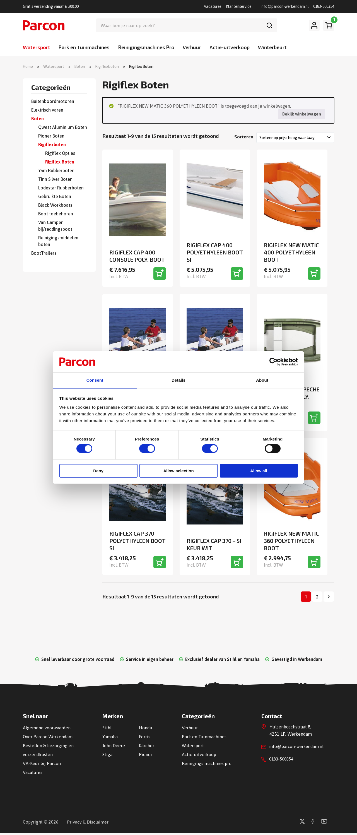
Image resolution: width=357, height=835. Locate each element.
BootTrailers (43, 253)
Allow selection (178, 471)
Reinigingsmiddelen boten (58, 241)
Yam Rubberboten (56, 170)
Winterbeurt (272, 47)
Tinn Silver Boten (55, 179)
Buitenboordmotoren (52, 101)
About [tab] (262, 380)
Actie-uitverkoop (229, 47)
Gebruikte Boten (54, 196)
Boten (79, 66)
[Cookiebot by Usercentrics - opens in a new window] (273, 361)
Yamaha (110, 738)
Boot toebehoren (55, 213)
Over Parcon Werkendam (48, 738)
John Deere (113, 747)
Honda (145, 729)
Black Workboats (55, 205)
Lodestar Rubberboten (61, 188)
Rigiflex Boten (59, 162)
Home (28, 66)
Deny (98, 471)
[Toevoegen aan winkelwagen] (159, 274)
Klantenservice (239, 6)
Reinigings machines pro (206, 764)
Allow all (258, 471)
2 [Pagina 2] (317, 598)
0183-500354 (323, 6)
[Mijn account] (314, 25)
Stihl (107, 729)
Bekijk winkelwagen (301, 114)
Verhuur (192, 47)
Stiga (107, 756)
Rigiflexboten (107, 66)
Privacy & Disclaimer (87, 823)
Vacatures (212, 6)
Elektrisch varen (47, 110)
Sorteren (243, 137)
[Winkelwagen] (328, 25)
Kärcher (146, 747)
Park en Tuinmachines (84, 47)
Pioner (145, 756)
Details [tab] (178, 380)
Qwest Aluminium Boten (62, 127)
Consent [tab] (94, 380)
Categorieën (51, 88)
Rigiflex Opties (60, 153)
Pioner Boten (51, 136)
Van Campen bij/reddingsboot (55, 226)
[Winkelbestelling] (295, 138)
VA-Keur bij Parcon (42, 764)
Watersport (36, 47)
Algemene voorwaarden (47, 729)
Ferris (144, 738)
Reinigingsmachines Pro (146, 47)
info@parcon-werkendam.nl (285, 6)
